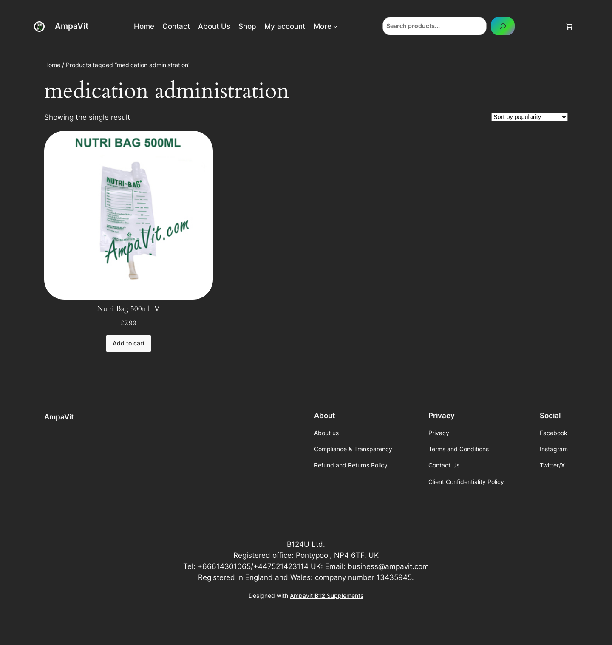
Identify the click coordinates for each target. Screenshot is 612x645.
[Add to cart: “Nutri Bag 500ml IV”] (128, 344)
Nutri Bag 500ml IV (128, 309)
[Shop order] (529, 117)
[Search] (503, 26)
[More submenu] (335, 26)
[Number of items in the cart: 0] (569, 26)
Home (52, 64)
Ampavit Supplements (326, 595)
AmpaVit (71, 26)
